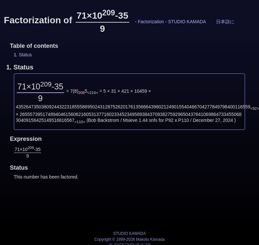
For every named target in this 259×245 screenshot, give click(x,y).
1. (19, 67)
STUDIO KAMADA (187, 21)
